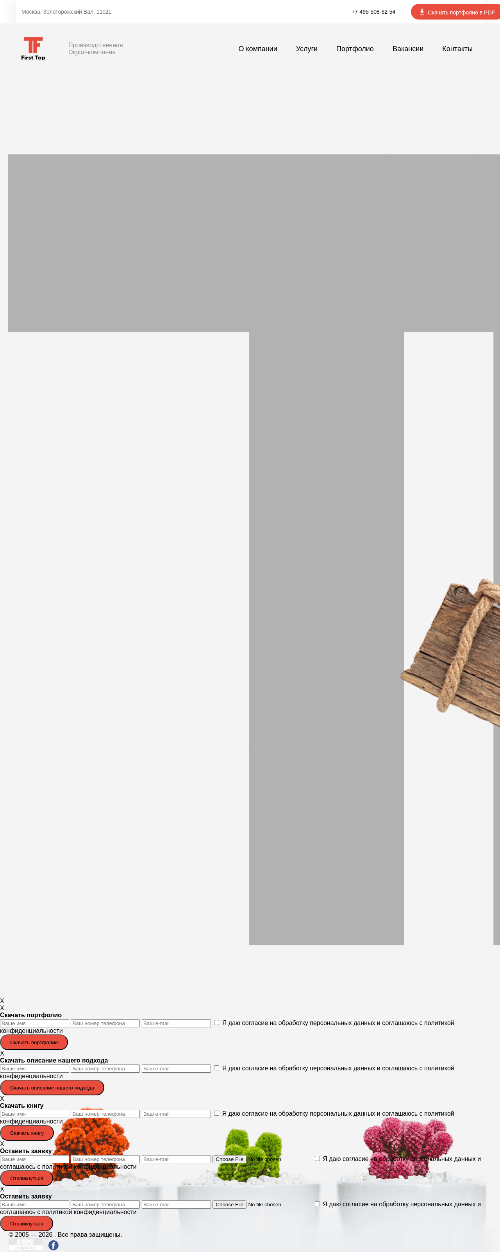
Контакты (457, 49)
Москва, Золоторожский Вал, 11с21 (66, 12)
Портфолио (355, 49)
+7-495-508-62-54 (373, 12)
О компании (257, 49)
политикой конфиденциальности (89, 1166)
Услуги (307, 49)
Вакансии (408, 49)
